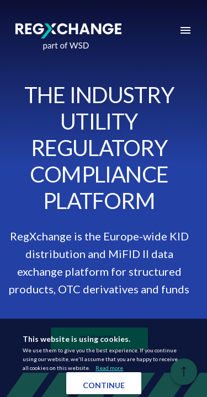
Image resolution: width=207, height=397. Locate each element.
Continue (104, 385)
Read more (109, 367)
